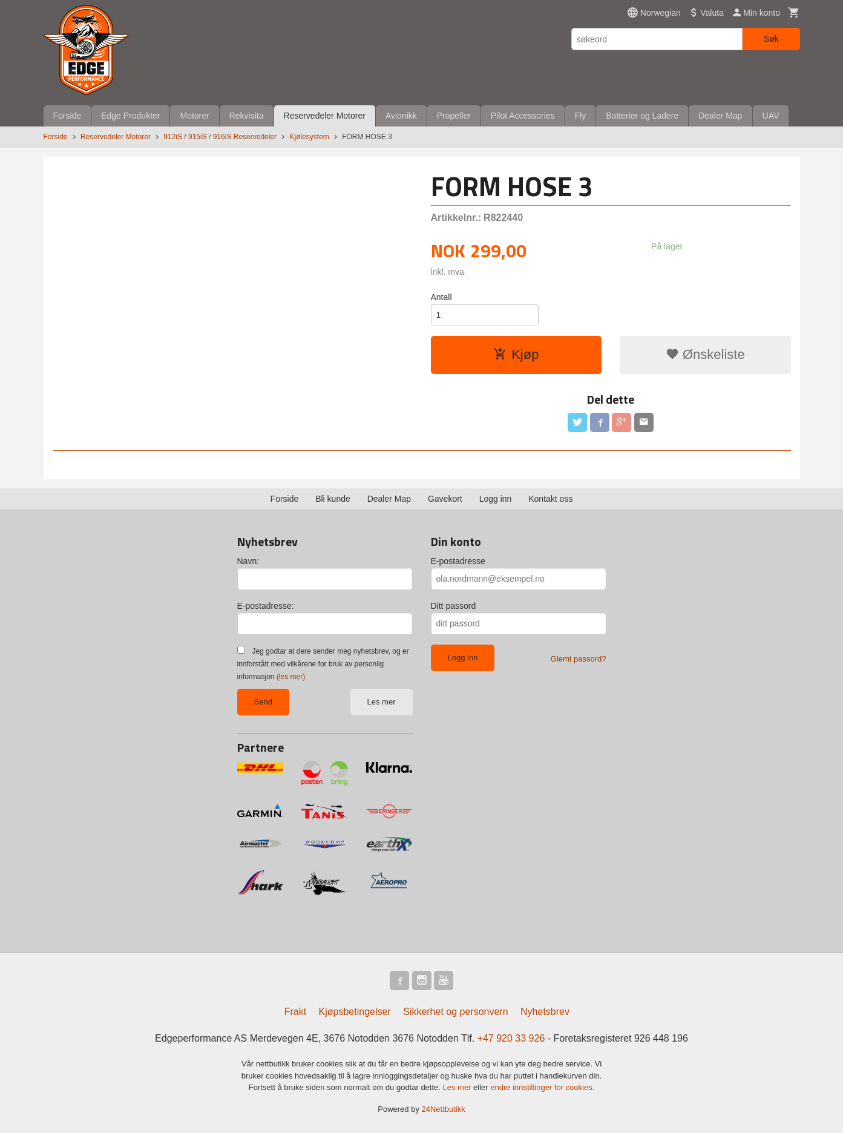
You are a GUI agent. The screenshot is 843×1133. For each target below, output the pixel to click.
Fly (580, 115)
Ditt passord (453, 606)
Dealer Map (720, 115)
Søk (771, 39)
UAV (771, 115)
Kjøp (516, 354)
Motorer (194, 115)
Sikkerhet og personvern (455, 1012)
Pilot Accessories (523, 115)
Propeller (454, 115)
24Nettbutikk (443, 1109)
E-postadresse (458, 561)
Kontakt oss (550, 499)
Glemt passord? (578, 658)
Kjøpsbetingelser (355, 1012)
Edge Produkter (130, 115)
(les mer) (291, 676)
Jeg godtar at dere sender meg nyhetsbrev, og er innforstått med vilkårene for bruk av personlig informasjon (323, 664)
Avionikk (401, 115)
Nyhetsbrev (544, 1012)
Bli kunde (332, 499)
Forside (67, 115)
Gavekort (445, 499)
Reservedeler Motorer (325, 115)
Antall (441, 297)
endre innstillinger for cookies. (542, 1087)
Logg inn (495, 499)
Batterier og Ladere (642, 115)
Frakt (295, 1012)
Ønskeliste (705, 354)
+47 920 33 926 (511, 1038)
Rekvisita (246, 115)
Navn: (248, 561)
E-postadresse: (265, 606)
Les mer (381, 701)
